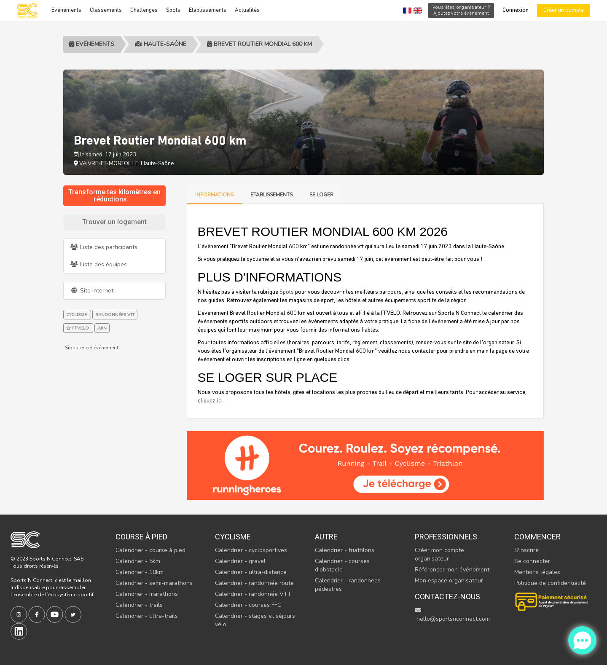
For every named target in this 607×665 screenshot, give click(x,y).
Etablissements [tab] (271, 194)
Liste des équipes (98, 264)
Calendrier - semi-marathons (154, 583)
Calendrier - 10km (139, 572)
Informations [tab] (214, 194)
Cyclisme (233, 536)
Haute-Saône (160, 44)
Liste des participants (103, 247)
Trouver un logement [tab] (114, 222)
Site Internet (91, 291)
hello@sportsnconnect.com (452, 615)
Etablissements (207, 10)
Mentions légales (537, 572)
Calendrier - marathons (146, 594)
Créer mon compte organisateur (439, 554)
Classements (106, 10)
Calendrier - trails (139, 605)
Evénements (66, 10)
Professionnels (446, 536)
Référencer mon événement (452, 570)
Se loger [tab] (321, 194)
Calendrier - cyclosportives (251, 550)
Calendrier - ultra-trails (146, 616)
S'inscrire (526, 550)
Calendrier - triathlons (344, 550)
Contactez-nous (447, 596)
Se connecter (532, 561)
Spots (173, 10)
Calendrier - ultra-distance (251, 572)
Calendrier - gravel (240, 561)
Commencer (537, 536)
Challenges (144, 10)
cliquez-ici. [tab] (211, 401)
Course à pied (141, 536)
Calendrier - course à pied (150, 550)
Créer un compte (563, 10)
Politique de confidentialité (550, 583)
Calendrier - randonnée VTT (253, 594)
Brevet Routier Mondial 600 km (259, 44)
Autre (326, 536)
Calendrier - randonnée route (254, 583)
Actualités (247, 10)
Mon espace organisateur (449, 581)
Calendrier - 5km (137, 561)
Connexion (515, 10)
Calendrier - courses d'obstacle (342, 565)
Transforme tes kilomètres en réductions (114, 196)
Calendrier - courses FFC (248, 605)
